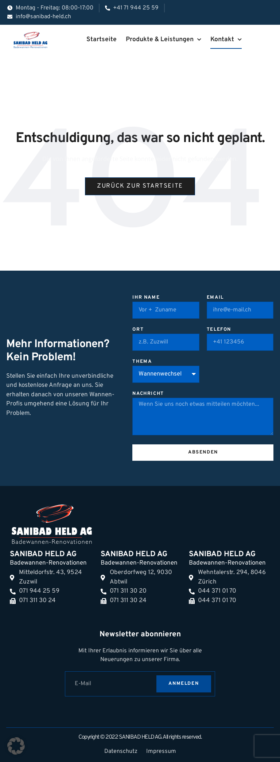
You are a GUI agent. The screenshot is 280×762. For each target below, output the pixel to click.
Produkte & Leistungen (163, 40)
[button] (16, 746)
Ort (138, 330)
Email (215, 298)
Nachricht (148, 394)
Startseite (101, 39)
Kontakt (226, 40)
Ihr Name (146, 298)
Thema (142, 362)
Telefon (219, 330)
